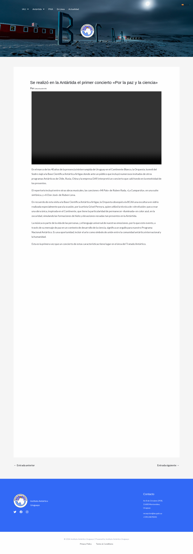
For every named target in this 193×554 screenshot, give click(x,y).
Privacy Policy (87, 544)
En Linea (61, 9)
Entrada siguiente (168, 465)
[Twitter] (15, 512)
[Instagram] (27, 512)
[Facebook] (21, 512)
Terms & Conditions (103, 544)
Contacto (170, 9)
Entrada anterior (24, 465)
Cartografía (157, 9)
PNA (50, 9)
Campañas (128, 9)
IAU (25, 9)
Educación (143, 9)
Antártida (38, 9)
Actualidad (73, 9)
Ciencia (114, 9)
